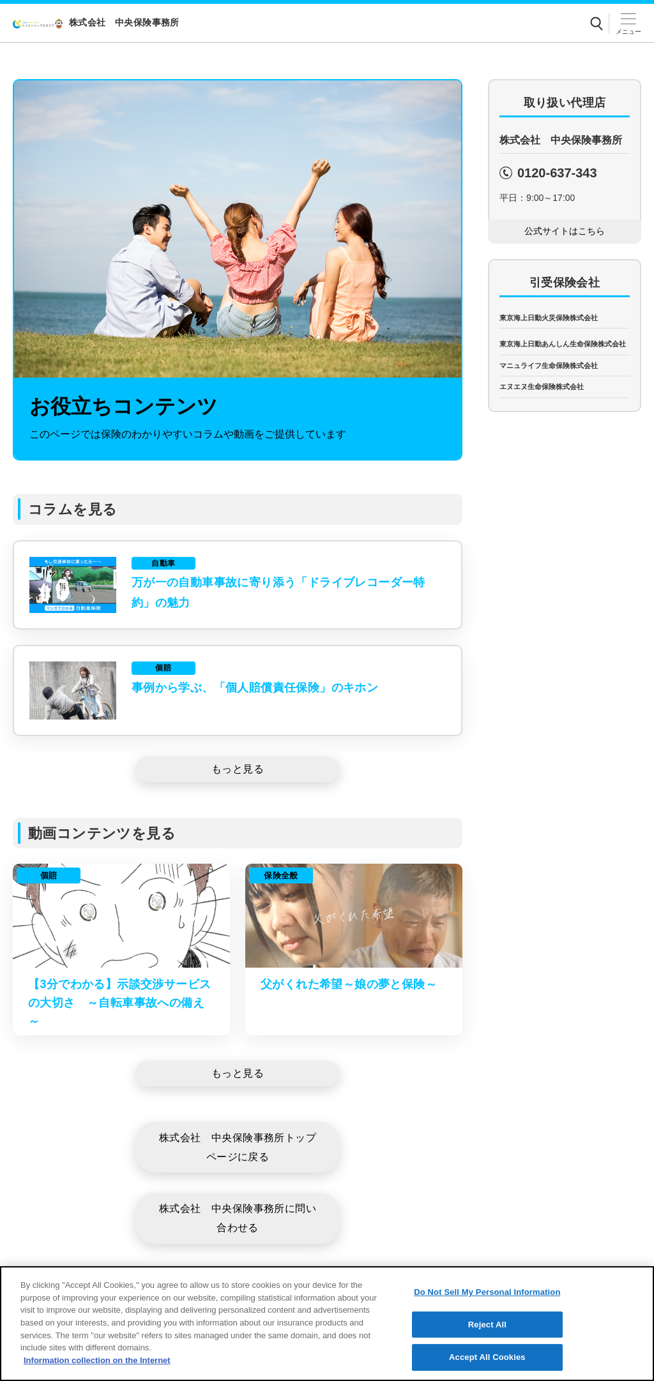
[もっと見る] (237, 769)
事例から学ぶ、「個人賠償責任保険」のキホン (255, 687)
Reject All (487, 1344)
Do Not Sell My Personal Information (487, 1312)
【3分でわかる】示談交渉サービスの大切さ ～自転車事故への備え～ (119, 1003)
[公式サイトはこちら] (564, 231)
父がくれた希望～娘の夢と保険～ (349, 984)
